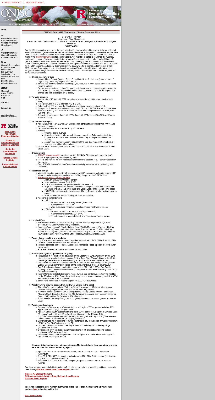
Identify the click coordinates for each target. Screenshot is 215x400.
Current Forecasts (9, 40)
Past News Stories (33, 396)
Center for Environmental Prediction (10, 151)
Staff (3, 98)
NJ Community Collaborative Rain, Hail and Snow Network (52, 376)
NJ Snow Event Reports (36, 378)
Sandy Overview (8, 74)
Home (3, 30)
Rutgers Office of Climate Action (10, 165)
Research (5, 95)
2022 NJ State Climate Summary (9, 82)
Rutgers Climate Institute (10, 159)
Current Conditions (9, 38)
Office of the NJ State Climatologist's (53, 369)
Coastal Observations (10, 65)
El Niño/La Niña (8, 67)
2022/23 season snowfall (48, 155)
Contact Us (6, 108)
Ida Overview (7, 72)
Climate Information (9, 43)
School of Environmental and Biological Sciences (10, 142)
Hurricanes (6, 70)
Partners (5, 102)
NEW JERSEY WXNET (35, 2)
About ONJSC (7, 93)
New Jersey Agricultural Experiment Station (10, 134)
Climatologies (7, 45)
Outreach (5, 91)
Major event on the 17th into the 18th (54, 177)
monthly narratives (44, 57)
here (35, 389)
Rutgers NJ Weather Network (38, 374)
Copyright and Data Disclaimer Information (9, 116)
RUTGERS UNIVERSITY (12, 2)
